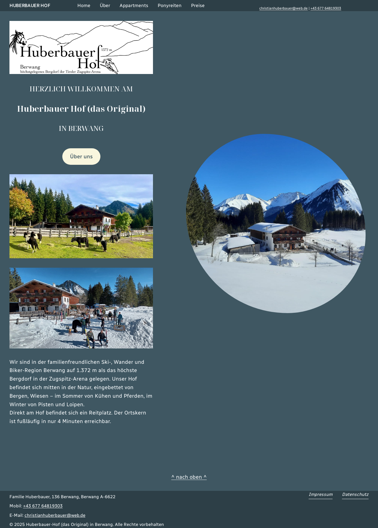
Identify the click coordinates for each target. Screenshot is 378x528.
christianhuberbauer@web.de (283, 8)
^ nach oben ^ (189, 477)
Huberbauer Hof (29, 5)
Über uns (81, 156)
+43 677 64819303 (325, 8)
